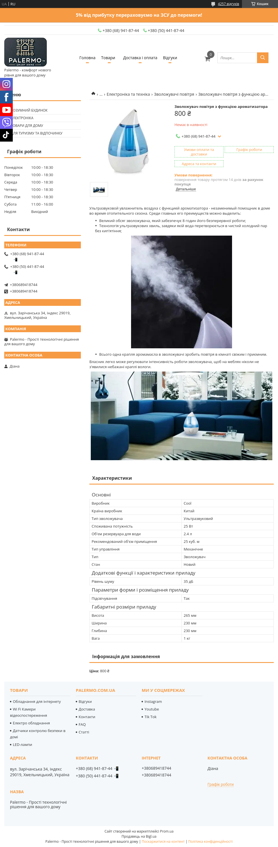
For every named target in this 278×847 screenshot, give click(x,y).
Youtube (151, 709)
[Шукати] (262, 57)
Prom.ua (167, 831)
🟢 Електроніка (19, 118)
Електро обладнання (31, 723)
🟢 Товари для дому (24, 125)
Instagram (153, 701)
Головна (87, 57)
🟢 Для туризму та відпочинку (34, 133)
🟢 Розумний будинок (27, 110)
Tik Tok (150, 716)
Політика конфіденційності (210, 841)
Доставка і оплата (140, 57)
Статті (84, 732)
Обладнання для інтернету (37, 701)
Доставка (87, 709)
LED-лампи (22, 744)
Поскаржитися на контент (163, 841)
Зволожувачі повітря (174, 94)
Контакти (87, 716)
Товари (108, 57)
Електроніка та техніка (128, 94)
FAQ (82, 724)
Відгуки (170, 57)
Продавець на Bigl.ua (138, 836)
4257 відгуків (228, 3)
